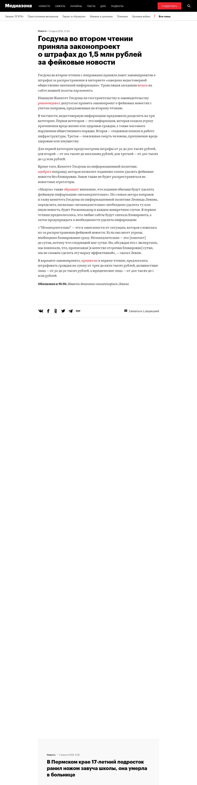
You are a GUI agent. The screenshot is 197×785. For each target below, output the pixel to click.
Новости (44, 5)
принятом (89, 260)
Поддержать (169, 5)
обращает (71, 189)
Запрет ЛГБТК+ (14, 16)
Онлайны (76, 5)
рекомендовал (49, 103)
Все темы (164, 16)
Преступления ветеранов (43, 16)
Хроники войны (141, 16)
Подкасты (117, 5)
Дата (103, 5)
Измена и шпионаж (101, 16)
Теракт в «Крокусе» (74, 16)
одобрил (44, 171)
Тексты (91, 5)
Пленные (122, 16)
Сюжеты (60, 5)
